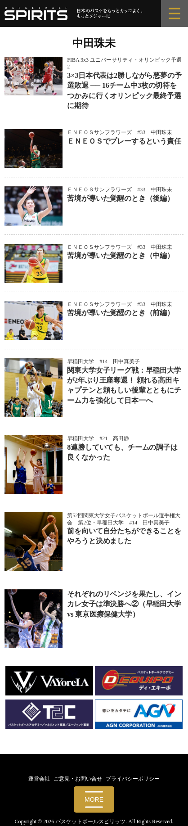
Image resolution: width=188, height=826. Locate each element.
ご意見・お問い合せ (78, 779)
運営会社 (39, 779)
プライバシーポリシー (133, 779)
